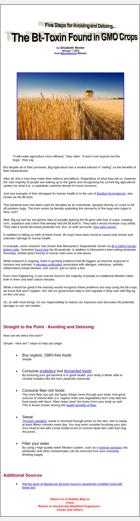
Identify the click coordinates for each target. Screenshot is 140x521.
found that (42, 249)
